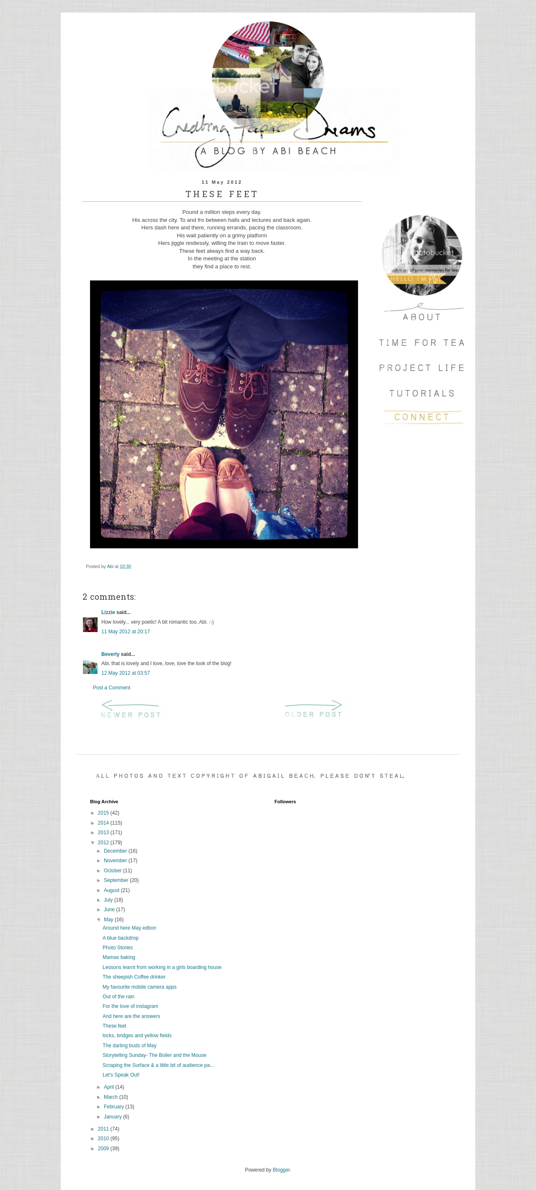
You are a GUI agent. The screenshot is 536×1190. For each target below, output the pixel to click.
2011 (104, 1129)
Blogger (281, 1170)
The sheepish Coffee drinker (134, 977)
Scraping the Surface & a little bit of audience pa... (158, 1065)
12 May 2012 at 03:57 (125, 673)
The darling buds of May (130, 1046)
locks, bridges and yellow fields (137, 1035)
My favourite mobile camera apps (140, 987)
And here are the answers (131, 1016)
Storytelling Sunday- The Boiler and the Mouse (154, 1055)
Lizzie (108, 612)
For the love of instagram (130, 1006)
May (109, 920)
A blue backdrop (121, 938)
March (111, 1097)
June (110, 909)
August (112, 890)
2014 (104, 823)
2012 (104, 843)
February (114, 1107)
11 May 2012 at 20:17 (125, 632)
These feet (114, 1026)
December (116, 851)
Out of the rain (118, 997)
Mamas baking (119, 957)
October (113, 871)
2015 (104, 813)
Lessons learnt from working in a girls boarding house (162, 967)
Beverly (110, 654)
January (113, 1117)
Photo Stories (118, 948)
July (109, 900)
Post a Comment (111, 688)
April (109, 1087)
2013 (104, 832)
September (117, 880)
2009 (104, 1148)
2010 (104, 1138)
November (116, 861)
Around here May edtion (129, 928)
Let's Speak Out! (121, 1075)
